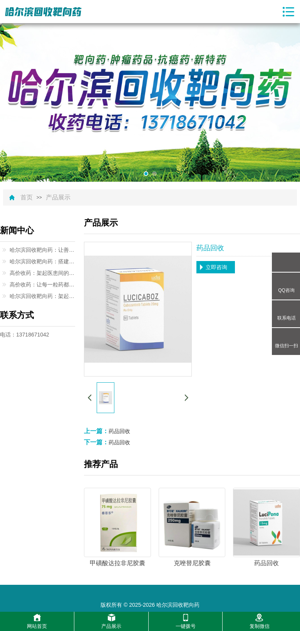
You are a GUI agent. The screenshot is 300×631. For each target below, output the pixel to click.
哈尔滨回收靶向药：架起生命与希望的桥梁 (42, 296)
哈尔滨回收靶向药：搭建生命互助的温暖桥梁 (42, 261)
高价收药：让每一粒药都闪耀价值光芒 (42, 284)
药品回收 (119, 431)
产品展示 (58, 197)
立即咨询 (216, 267)
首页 (26, 197)
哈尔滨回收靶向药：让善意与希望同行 (42, 250)
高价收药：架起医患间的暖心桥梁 (42, 273)
